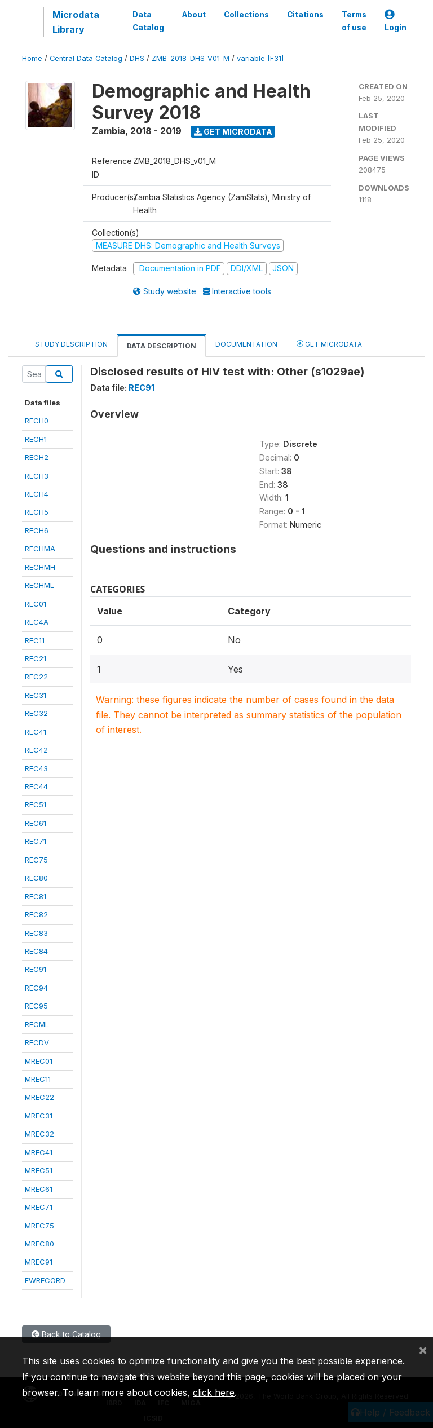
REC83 (36, 933)
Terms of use (354, 21)
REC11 (35, 640)
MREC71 (38, 1207)
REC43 (36, 768)
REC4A (36, 621)
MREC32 (39, 1133)
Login (396, 21)
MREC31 (38, 1115)
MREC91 (38, 1261)
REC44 (36, 786)
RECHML (39, 585)
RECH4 (36, 493)
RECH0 (36, 420)
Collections (246, 14)
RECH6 (36, 530)
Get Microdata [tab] (329, 343)
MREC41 (38, 1152)
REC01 (35, 603)
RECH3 (36, 475)
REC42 (36, 749)
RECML (37, 1024)
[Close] (422, 1349)
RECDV (37, 1042)
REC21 (35, 658)
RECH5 (36, 511)
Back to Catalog (66, 1334)
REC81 (35, 896)
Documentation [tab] (246, 344)
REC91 (35, 969)
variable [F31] (260, 58)
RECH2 (36, 457)
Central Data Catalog (86, 58)
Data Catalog (148, 21)
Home (32, 58)
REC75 (36, 859)
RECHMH (40, 567)
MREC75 (39, 1225)
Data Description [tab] (161, 346)
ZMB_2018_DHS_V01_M (190, 58)
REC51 (35, 804)
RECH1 (36, 439)
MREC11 (38, 1079)
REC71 (35, 841)
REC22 (36, 676)
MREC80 (39, 1243)
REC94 (36, 987)
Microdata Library (75, 22)
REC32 (36, 713)
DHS (137, 58)
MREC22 (39, 1097)
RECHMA (40, 548)
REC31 (35, 695)
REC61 (35, 823)
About (194, 14)
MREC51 (38, 1170)
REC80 (36, 877)
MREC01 (38, 1061)
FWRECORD (45, 1280)
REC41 (35, 731)
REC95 (36, 1005)
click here (214, 1392)
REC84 (36, 951)
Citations (305, 14)
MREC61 (38, 1188)
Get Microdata (233, 131)
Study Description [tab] (71, 344)
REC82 (36, 914)
